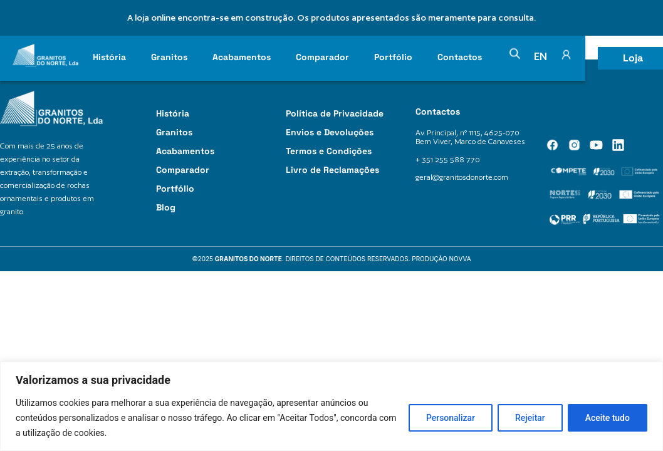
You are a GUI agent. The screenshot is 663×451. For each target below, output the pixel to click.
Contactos (459, 57)
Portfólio (393, 57)
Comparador (322, 57)
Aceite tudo (606, 418)
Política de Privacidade (335, 113)
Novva (460, 258)
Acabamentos (241, 57)
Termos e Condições (329, 151)
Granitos (169, 57)
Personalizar (446, 418)
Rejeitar (528, 418)
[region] (331, 406)
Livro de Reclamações (332, 169)
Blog (165, 207)
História (109, 57)
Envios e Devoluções (329, 132)
